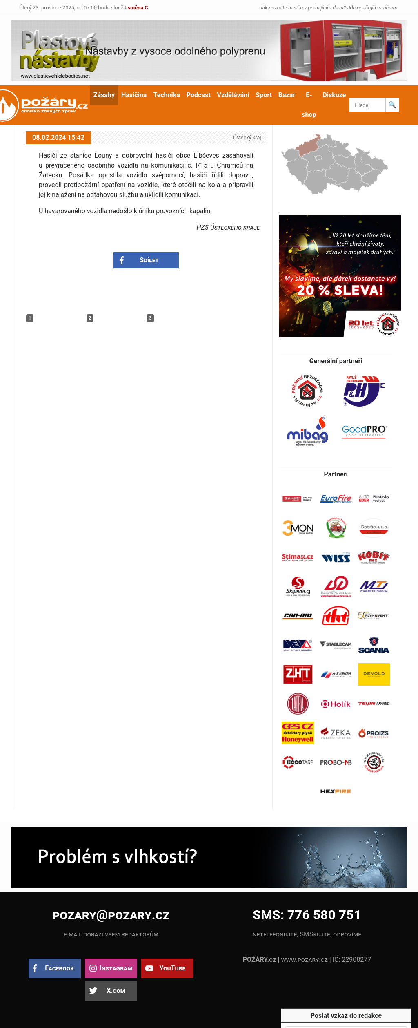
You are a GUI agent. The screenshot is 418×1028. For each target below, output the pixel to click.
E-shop (309, 104)
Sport (264, 95)
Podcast (199, 95)
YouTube (172, 968)
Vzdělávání (233, 95)
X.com (116, 990)
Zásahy (104, 95)
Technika (166, 95)
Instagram (116, 968)
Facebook (59, 968)
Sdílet (149, 260)
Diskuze (334, 95)
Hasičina (134, 95)
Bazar (286, 95)
